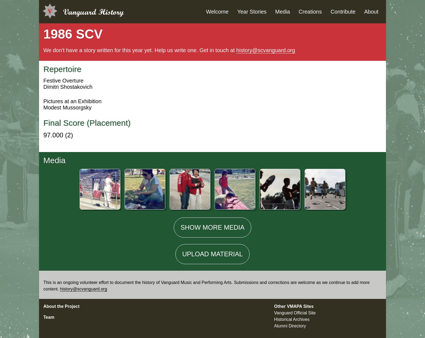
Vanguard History (93, 12)
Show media (212, 227)
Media (282, 12)
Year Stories (251, 12)
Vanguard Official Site (294, 313)
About (371, 12)
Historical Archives (292, 319)
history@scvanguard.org (265, 50)
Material (212, 254)
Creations (310, 12)
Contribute (342, 12)
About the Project (61, 306)
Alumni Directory (290, 326)
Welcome (217, 12)
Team (48, 317)
